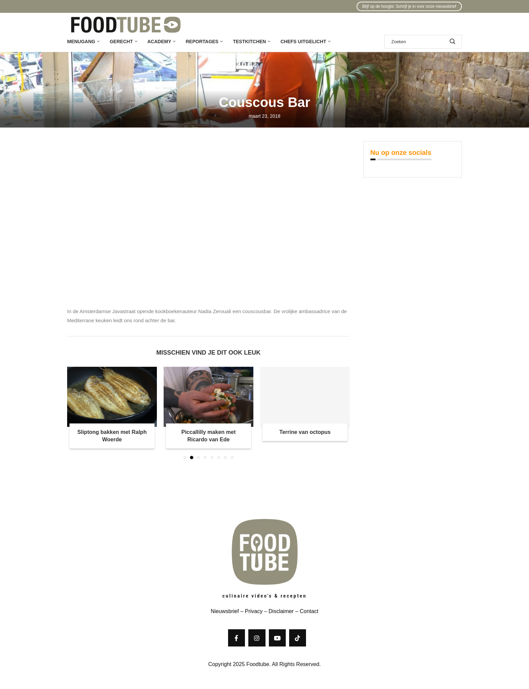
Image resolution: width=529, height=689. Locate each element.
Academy (159, 41)
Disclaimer (281, 611)
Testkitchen (249, 41)
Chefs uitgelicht (303, 41)
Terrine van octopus (305, 432)
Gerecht (121, 41)
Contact (309, 611)
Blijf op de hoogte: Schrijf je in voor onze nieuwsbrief (409, 6)
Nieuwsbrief (225, 611)
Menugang (81, 41)
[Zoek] (423, 42)
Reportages (202, 41)
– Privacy (250, 611)
